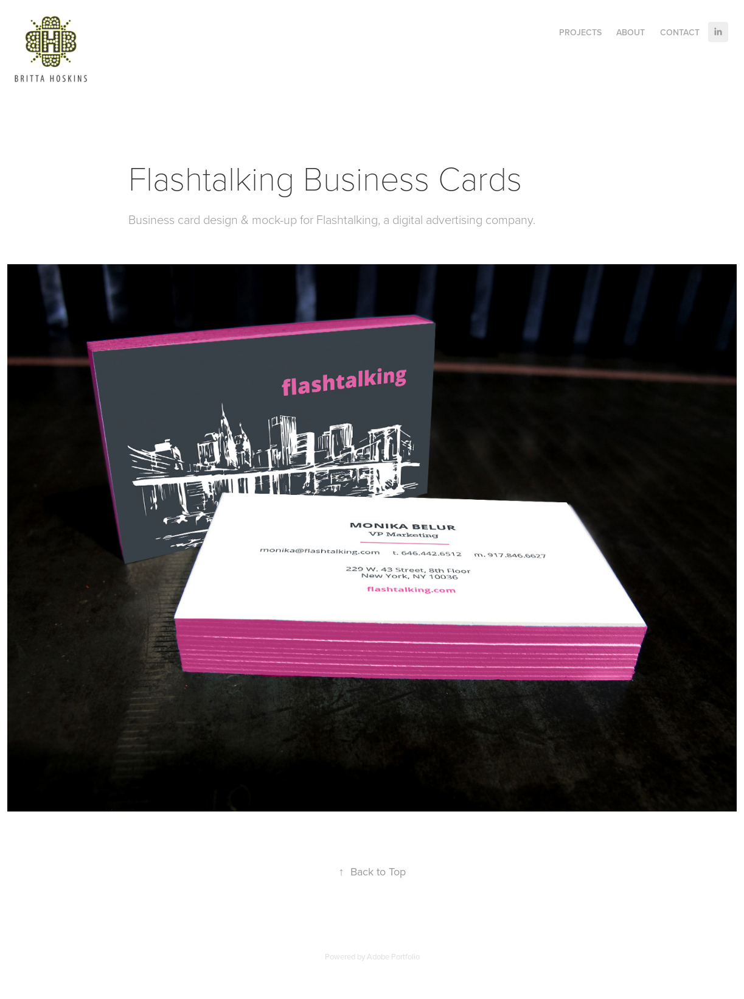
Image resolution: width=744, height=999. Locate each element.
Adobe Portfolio (393, 956)
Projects (580, 32)
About (630, 32)
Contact (680, 32)
